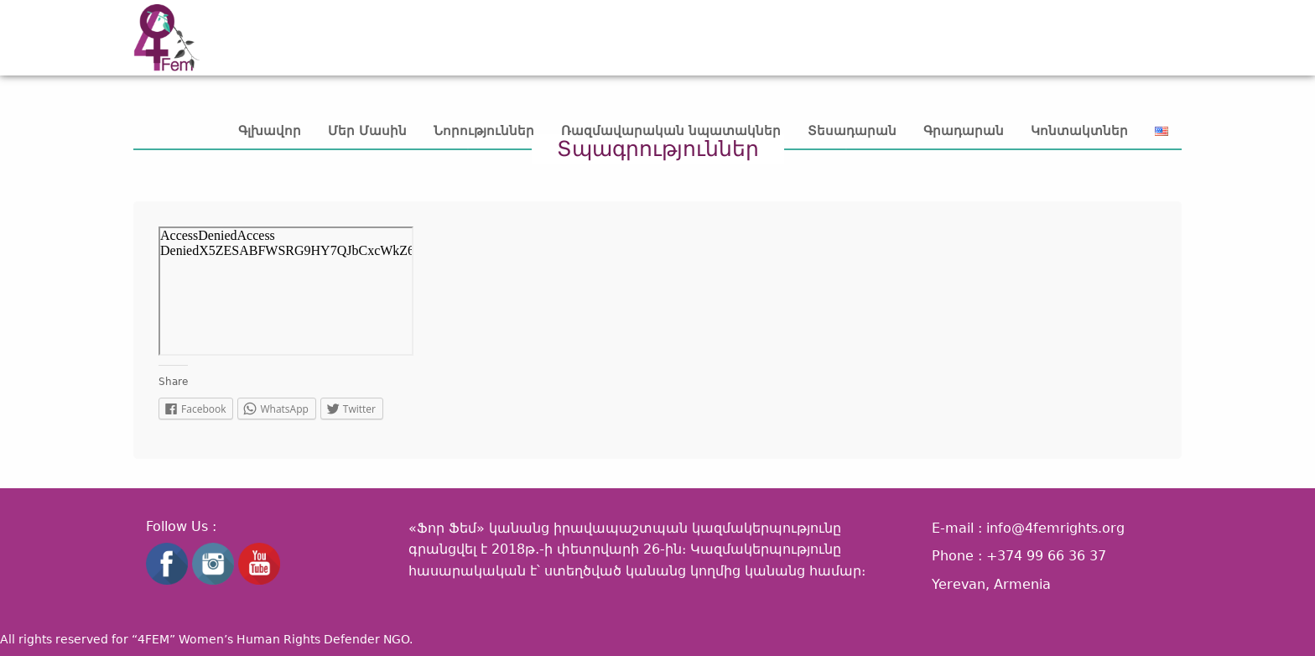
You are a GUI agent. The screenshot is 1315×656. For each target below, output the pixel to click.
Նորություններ (484, 130)
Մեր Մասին (367, 130)
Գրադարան (963, 130)
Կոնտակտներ (1079, 130)
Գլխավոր (269, 130)
